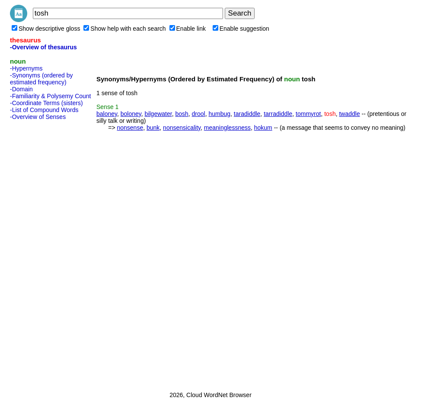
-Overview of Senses (38, 116)
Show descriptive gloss (46, 28)
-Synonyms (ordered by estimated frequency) (41, 79)
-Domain (21, 89)
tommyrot (308, 113)
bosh (181, 113)
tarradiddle (278, 113)
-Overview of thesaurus (43, 47)
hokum (263, 127)
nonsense (130, 127)
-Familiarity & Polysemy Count (50, 96)
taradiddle (247, 113)
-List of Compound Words (44, 109)
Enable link (187, 28)
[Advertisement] (44, 253)
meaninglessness (227, 127)
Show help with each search (124, 28)
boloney (131, 113)
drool (198, 113)
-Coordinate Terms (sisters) (46, 102)
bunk (153, 127)
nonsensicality (182, 127)
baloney (106, 113)
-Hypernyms (26, 68)
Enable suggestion (241, 28)
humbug (219, 113)
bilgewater (158, 113)
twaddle (349, 113)
